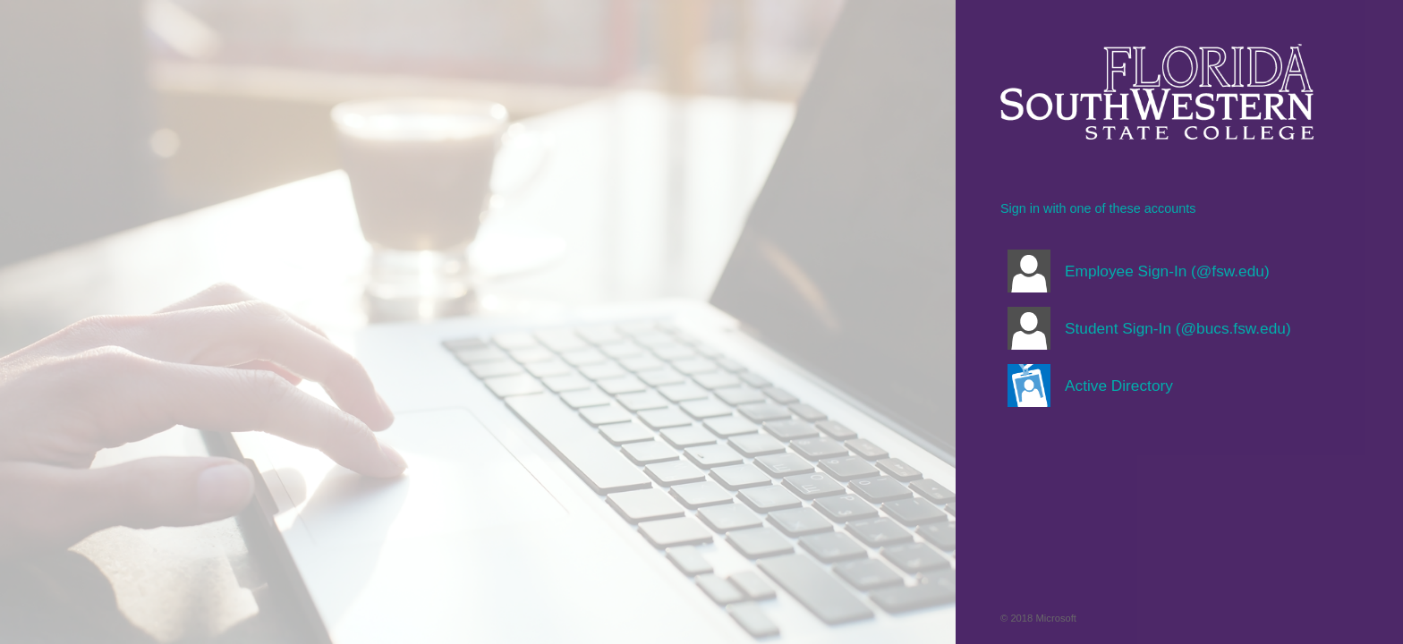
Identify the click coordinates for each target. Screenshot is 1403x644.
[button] (1157, 271)
